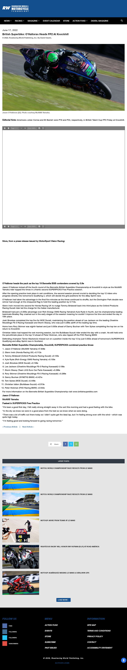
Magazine (33, 21)
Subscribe (36, 643)
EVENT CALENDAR (51, 21)
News (7, 21)
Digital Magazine (99, 21)
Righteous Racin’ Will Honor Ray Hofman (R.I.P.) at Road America (68, 546)
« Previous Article (9, 427)
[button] (122, 21)
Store (66, 21)
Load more (63, 600)
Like (38, 626)
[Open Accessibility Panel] (123, 660)
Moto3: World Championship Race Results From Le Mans (65, 494)
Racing (19, 21)
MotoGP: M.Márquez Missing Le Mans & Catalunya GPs (64, 573)
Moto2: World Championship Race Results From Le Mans (65, 468)
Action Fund (80, 21)
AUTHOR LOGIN (62, 663)
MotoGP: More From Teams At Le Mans (57, 520)
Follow (37, 632)
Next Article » (28, 427)
